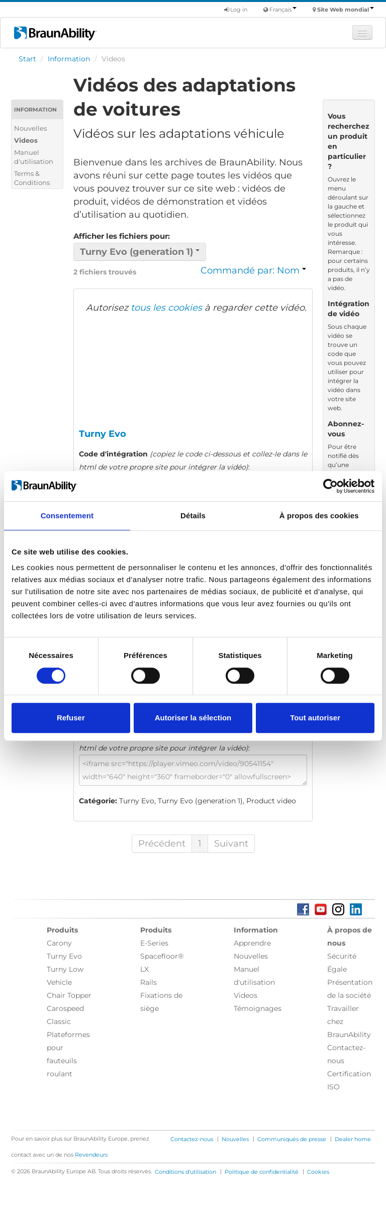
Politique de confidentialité (262, 1171)
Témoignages (257, 1008)
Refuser (71, 717)
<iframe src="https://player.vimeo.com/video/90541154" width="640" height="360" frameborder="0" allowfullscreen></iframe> (193, 770)
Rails (148, 982)
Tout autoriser (315, 717)
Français (283, 9)
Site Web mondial (345, 9)
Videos (26, 140)
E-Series (154, 943)
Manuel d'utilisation (33, 156)
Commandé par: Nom (253, 270)
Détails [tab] (193, 515)
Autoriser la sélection (193, 717)
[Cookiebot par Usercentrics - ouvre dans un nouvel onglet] (330, 486)
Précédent (161, 843)
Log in (235, 9)
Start (27, 59)
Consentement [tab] (67, 515)
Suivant (231, 843)
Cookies (318, 1171)
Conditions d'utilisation (185, 1171)
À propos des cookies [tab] (319, 515)
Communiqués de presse (291, 1139)
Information (69, 59)
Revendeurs (91, 1154)
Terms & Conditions (32, 178)
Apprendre (252, 943)
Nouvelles (30, 128)
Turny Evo (64, 956)
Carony (59, 943)
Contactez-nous (191, 1139)
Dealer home (353, 1139)
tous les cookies (166, 307)
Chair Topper (69, 995)
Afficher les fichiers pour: (121, 236)
